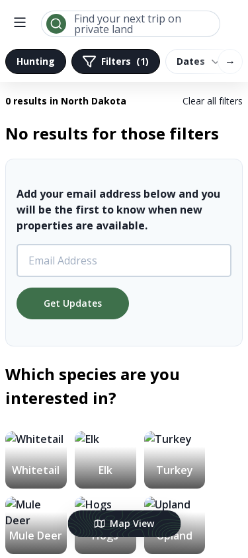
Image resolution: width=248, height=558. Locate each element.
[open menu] (19, 23)
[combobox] (130, 24)
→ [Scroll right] (230, 61)
